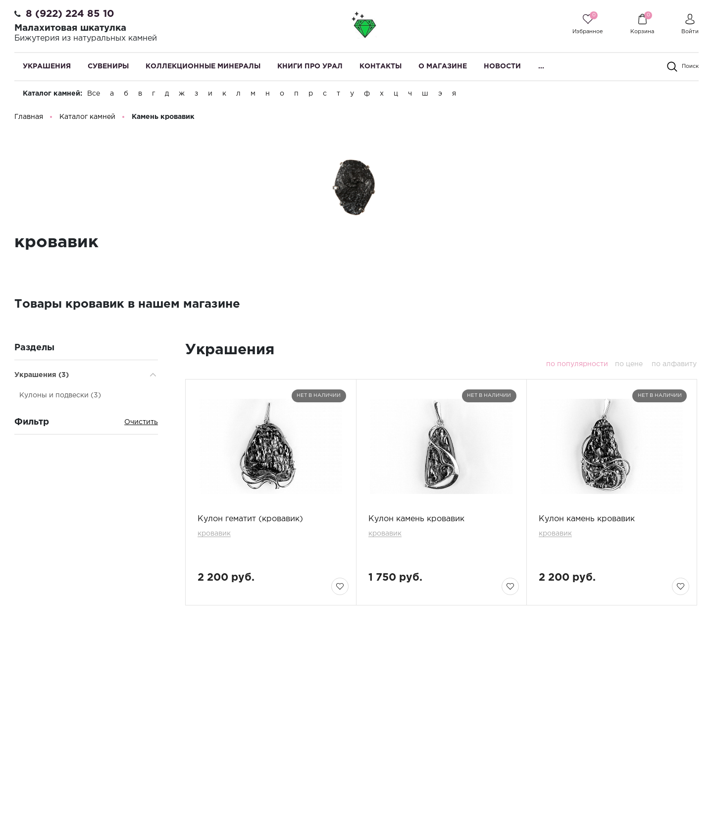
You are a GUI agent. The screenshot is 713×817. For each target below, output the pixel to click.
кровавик (214, 536)
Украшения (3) (41, 377)
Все (93, 94)
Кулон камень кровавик (416, 521)
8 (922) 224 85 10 (70, 13)
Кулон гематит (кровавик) (250, 521)
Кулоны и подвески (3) (60, 397)
